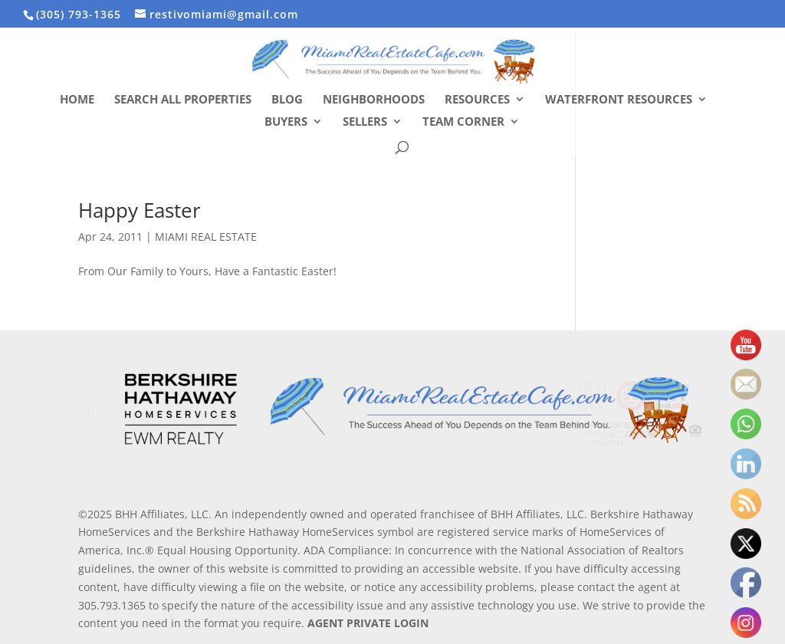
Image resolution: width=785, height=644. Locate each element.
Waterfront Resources (618, 100)
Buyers (285, 122)
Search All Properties (182, 100)
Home (77, 100)
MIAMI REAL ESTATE (206, 236)
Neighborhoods (374, 100)
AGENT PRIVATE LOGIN (368, 623)
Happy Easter (139, 210)
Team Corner (463, 122)
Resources (477, 100)
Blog (287, 100)
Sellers (365, 122)
